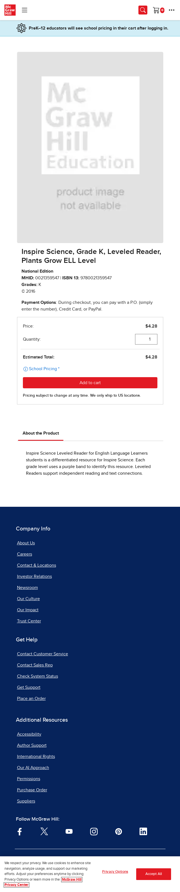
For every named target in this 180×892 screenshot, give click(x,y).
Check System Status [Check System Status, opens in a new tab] (37, 676)
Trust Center (29, 621)
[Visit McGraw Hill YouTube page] (69, 831)
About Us (26, 543)
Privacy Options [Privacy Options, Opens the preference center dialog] (115, 872)
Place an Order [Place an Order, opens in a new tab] (31, 698)
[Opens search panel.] (142, 10)
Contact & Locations (36, 565)
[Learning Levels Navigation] (24, 10)
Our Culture (28, 599)
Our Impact (28, 610)
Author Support (32, 745)
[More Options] (172, 10)
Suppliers (26, 801)
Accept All (153, 875)
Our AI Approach (33, 767)
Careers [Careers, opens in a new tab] (24, 554)
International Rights (36, 756)
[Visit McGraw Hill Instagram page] (94, 831)
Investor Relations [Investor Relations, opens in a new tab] (34, 576)
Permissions (28, 779)
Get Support (28, 687)
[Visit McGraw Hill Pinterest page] (118, 831)
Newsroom (27, 587)
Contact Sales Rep (35, 665)
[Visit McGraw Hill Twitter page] (44, 831)
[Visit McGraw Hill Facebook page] (19, 831)
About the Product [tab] (41, 433)
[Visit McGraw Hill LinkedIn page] (143, 831)
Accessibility (29, 734)
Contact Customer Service (42, 654)
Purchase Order (32, 790)
